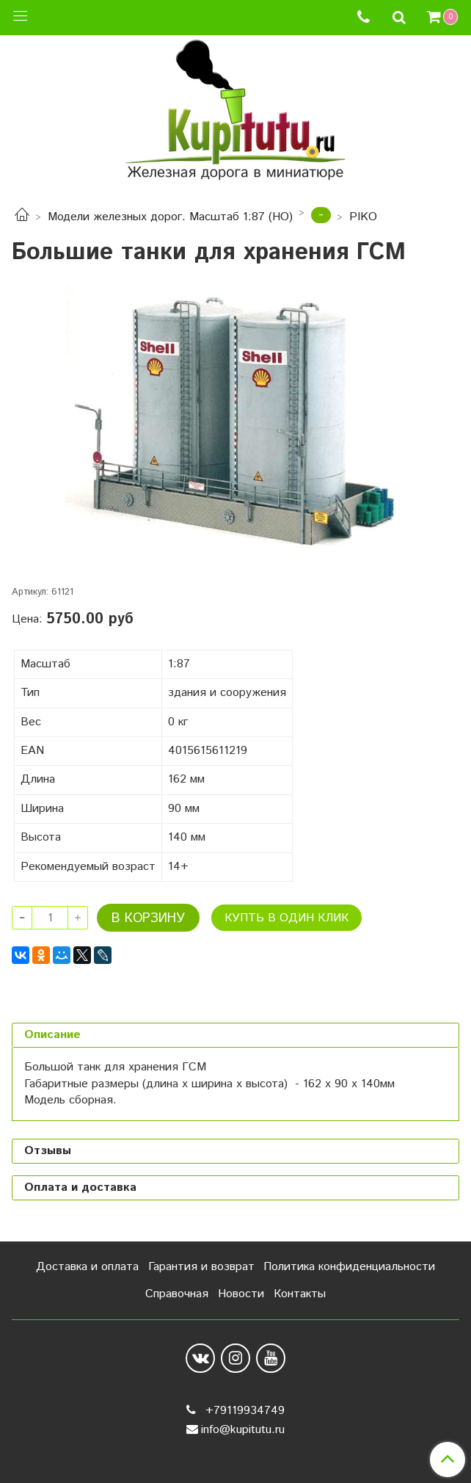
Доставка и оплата (87, 1266)
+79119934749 (243, 1410)
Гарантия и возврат (201, 1266)
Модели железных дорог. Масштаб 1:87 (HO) (170, 217)
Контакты (300, 1294)
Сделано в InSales (235, 1459)
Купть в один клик (286, 918)
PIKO (363, 217)
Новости (241, 1294)
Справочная (176, 1294)
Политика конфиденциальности (349, 1266)
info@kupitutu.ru (243, 1429)
